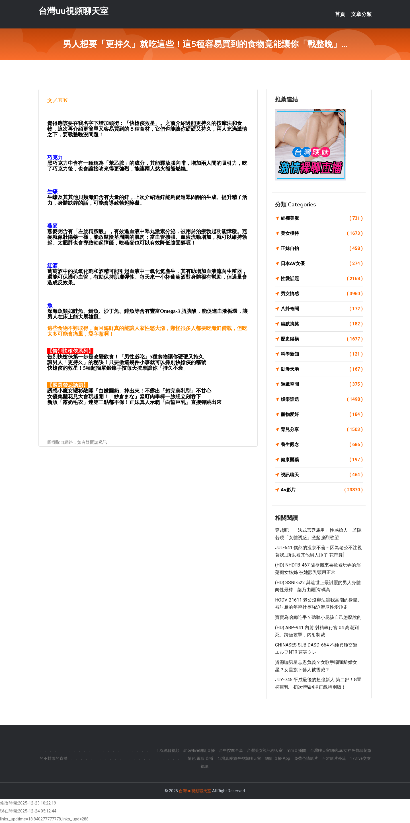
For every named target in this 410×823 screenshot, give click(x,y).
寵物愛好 (322, 414)
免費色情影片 (306, 758)
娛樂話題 (322, 399)
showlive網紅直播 (199, 750)
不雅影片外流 (334, 758)
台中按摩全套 (231, 750)
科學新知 (322, 354)
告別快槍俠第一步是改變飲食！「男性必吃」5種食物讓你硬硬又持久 (125, 357)
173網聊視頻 (168, 750)
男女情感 (322, 294)
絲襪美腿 (322, 218)
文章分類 (361, 14)
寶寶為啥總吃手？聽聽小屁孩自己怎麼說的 (318, 617)
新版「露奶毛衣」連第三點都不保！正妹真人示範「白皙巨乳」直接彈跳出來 (134, 402)
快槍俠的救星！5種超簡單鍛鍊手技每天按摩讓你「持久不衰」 (117, 368)
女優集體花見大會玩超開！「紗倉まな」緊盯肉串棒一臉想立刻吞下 (124, 396)
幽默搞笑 (322, 324)
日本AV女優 (322, 264)
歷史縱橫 (322, 339)
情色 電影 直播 (200, 758)
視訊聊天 (322, 475)
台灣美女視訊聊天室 (265, 750)
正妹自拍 (322, 249)
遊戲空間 (322, 384)
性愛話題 (322, 279)
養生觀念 (322, 445)
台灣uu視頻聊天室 (73, 11)
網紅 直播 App (277, 758)
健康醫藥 (322, 460)
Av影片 (322, 490)
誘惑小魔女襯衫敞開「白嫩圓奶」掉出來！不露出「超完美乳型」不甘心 (129, 391)
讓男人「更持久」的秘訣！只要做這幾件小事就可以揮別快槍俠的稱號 (126, 362)
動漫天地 (322, 369)
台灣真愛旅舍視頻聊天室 (239, 758)
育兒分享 (322, 430)
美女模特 (322, 233)
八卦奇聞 (322, 309)
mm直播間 (296, 750)
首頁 (340, 14)
